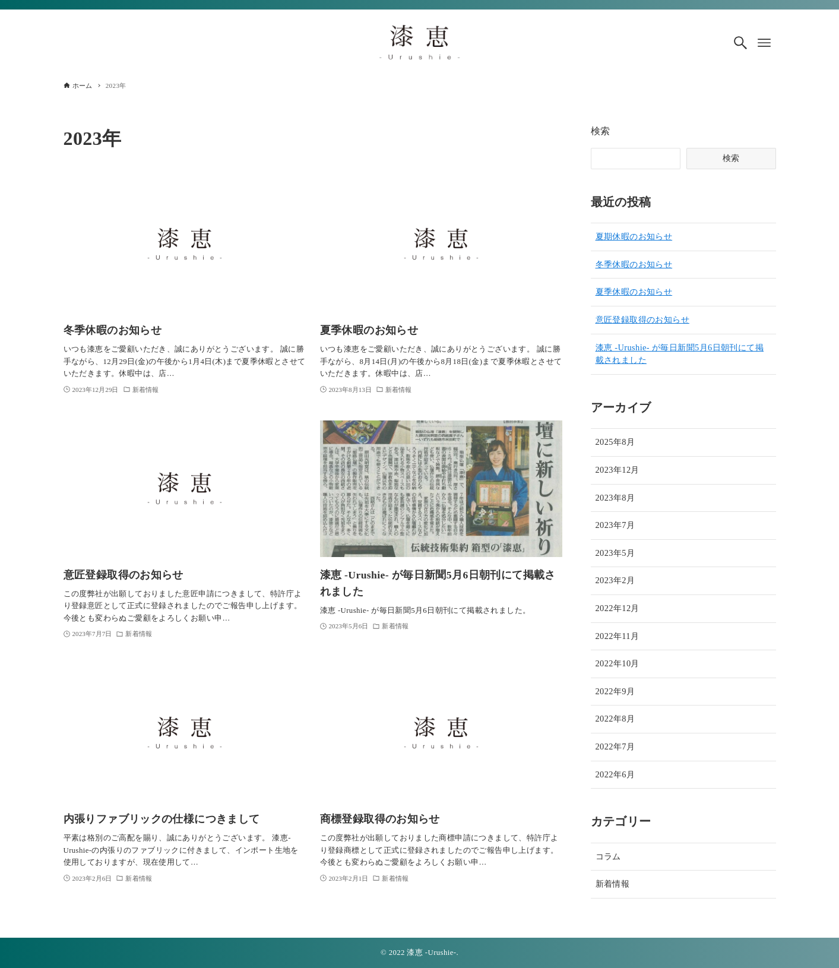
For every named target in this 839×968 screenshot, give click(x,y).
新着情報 (613, 883)
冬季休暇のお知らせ (634, 264)
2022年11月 (617, 636)
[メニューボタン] (764, 43)
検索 (600, 131)
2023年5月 (615, 553)
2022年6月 (615, 774)
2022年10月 (617, 663)
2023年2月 (615, 580)
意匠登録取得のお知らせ (642, 319)
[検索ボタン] (740, 43)
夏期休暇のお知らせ (634, 236)
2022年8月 (615, 718)
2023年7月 (615, 525)
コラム (608, 856)
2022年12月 (617, 608)
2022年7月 (615, 746)
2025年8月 (615, 442)
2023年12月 (617, 469)
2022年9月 (615, 691)
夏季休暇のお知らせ (634, 291)
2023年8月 (615, 497)
